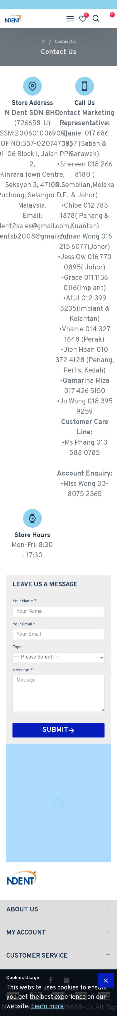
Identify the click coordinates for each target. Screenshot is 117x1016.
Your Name (22, 601)
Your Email (22, 624)
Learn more (47, 1007)
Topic (17, 647)
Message (20, 670)
